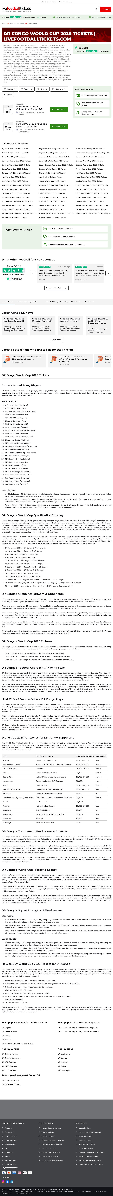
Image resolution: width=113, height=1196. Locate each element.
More (8, 95)
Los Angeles (66, 1070)
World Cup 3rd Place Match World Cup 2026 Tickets (93, 213)
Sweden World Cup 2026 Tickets (90, 201)
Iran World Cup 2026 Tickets (14, 177)
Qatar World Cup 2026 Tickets (52, 193)
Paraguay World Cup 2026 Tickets (90, 189)
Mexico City (66, 1054)
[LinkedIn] (11, 1181)
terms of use (34, 1189)
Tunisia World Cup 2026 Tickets (52, 205)
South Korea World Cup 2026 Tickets (17, 201)
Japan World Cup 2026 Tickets (15, 181)
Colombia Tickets (12, 1080)
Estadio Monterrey (12, 1058)
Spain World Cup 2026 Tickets (52, 201)
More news (56, 339)
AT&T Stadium (11, 1066)
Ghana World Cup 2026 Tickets (52, 173)
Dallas (63, 1066)
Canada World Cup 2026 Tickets (89, 157)
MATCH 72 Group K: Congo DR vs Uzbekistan (31, 125)
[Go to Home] (16, 9)
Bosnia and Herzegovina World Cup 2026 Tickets (93, 153)
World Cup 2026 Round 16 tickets (19, 1044)
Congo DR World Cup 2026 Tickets (54, 161)
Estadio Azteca (11, 1054)
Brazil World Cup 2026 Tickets (14, 157)
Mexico (8, 1036)
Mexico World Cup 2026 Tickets (89, 181)
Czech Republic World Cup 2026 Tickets (56, 165)
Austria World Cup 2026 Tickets (15, 153)
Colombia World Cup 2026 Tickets (16, 161)
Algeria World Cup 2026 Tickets (15, 149)
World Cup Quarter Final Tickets (52, 217)
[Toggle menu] (105, 9)
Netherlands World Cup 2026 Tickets (54, 185)
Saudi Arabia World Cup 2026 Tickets (92, 193)
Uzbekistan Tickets (13, 1084)
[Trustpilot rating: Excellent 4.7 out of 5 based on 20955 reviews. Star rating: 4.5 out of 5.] (92, 49)
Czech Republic (11, 1032)
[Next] (108, 273)
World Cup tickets (46, 77)
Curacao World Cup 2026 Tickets (16, 165)
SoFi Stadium (10, 1070)
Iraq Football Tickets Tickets (51, 177)
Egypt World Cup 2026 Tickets (15, 169)
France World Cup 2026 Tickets (89, 169)
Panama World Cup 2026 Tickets (52, 189)
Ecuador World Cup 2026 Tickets (90, 165)
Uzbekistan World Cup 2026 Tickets (91, 209)
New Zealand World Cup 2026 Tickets (92, 185)
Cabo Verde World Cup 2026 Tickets (54, 157)
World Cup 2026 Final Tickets (14, 217)
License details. (24, 1193)
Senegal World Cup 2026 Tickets (53, 197)
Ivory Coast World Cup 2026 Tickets (91, 177)
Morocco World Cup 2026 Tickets (16, 185)
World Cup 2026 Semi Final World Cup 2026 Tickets (56, 213)
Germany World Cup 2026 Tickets (16, 173)
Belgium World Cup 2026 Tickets (52, 153)
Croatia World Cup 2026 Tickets (89, 161)
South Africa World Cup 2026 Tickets (92, 197)
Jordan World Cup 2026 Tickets (52, 181)
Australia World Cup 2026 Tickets (90, 149)
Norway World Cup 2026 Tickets (15, 189)
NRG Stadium (10, 1062)
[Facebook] (7, 1181)
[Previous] (32, 273)
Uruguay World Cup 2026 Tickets (16, 209)
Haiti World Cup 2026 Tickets (88, 173)
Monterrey (65, 1058)
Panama (8, 1040)
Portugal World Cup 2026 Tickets (16, 193)
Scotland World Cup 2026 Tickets (16, 197)
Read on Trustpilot (56, 288)
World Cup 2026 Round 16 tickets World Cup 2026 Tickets (19, 213)
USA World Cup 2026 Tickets (51, 209)
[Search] (96, 9)
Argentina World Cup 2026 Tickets (53, 149)
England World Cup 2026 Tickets (53, 169)
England (8, 1028)
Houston (64, 1062)
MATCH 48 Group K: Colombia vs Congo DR (29, 107)
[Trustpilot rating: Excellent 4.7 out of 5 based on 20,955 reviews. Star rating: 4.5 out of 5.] (24, 17)
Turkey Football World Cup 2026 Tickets (93, 205)
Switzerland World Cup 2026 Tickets (17, 205)
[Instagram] (3, 1181)
